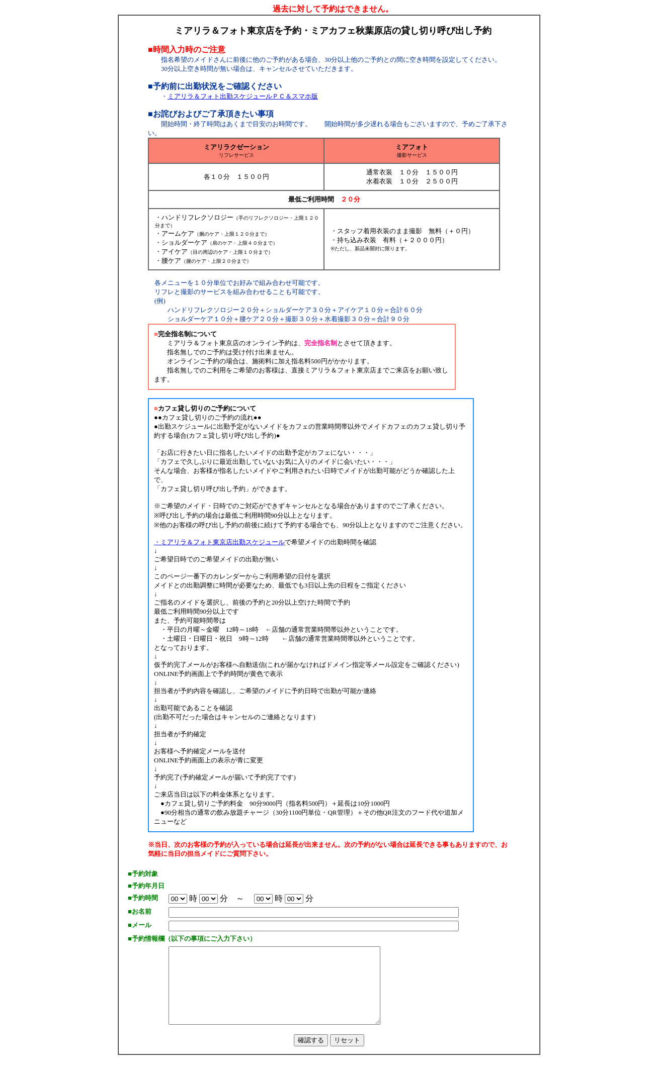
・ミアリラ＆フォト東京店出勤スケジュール (219, 542)
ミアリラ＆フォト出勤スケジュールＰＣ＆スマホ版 (243, 96)
